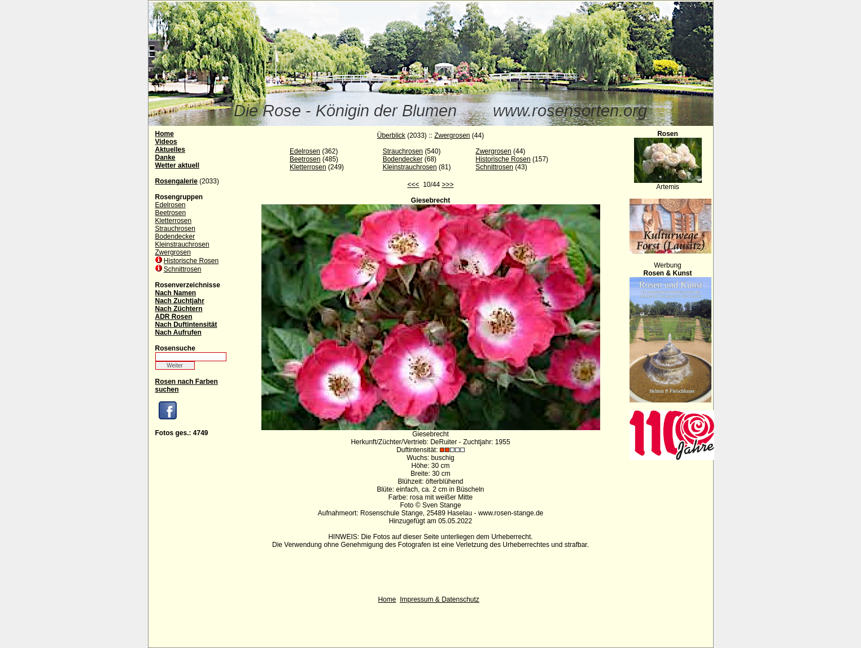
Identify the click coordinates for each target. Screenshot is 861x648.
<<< (413, 185)
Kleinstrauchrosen (182, 244)
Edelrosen (170, 205)
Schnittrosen (183, 269)
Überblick (391, 135)
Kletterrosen (173, 221)
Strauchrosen (175, 229)
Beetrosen (170, 213)
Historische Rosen (191, 261)
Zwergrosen (173, 252)
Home (387, 599)
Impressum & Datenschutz (439, 599)
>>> (448, 185)
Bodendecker (175, 236)
